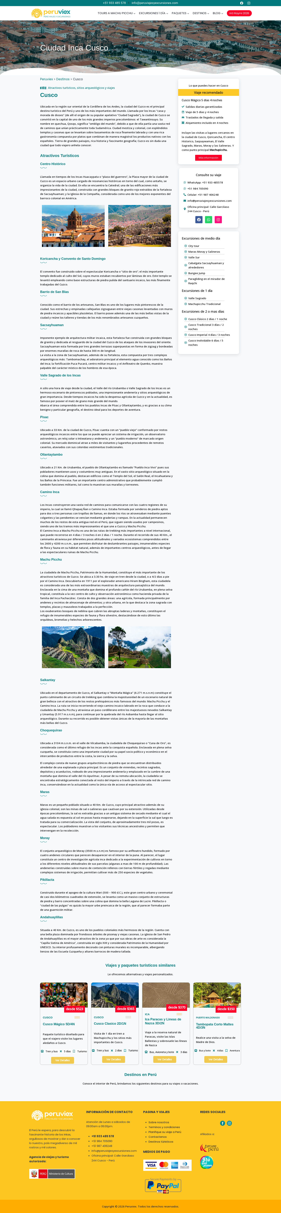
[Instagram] (249, 3)
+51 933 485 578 (114, 3)
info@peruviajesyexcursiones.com (155, 3)
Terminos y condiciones (164, 1127)
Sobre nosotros (159, 1122)
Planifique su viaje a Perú (165, 1132)
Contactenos (158, 1137)
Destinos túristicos (161, 1141)
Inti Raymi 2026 (239, 13)
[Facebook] (242, 3)
